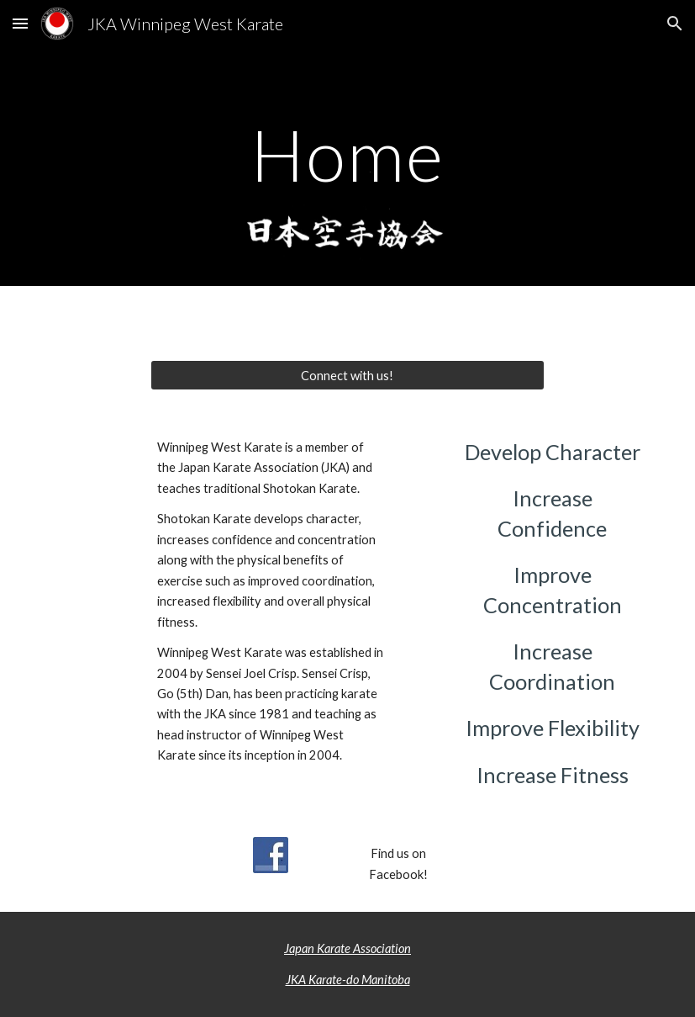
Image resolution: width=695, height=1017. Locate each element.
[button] (20, 23)
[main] (347, 154)
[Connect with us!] (347, 375)
